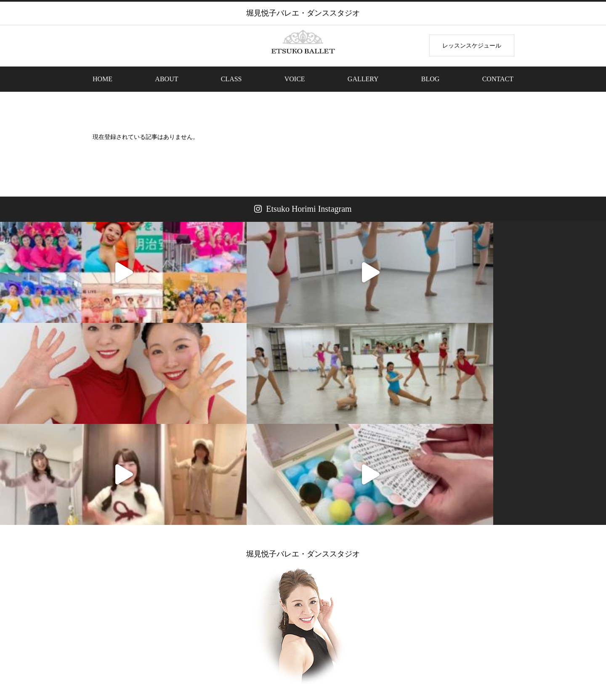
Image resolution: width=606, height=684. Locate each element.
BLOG (430, 79)
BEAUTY (312, 645)
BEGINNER (219, 645)
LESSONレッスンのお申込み (225, 557)
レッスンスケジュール (471, 45)
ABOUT (166, 79)
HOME (102, 79)
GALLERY (363, 79)
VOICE (294, 79)
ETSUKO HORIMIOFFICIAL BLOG (382, 557)
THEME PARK (267, 645)
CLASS (231, 79)
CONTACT (497, 79)
